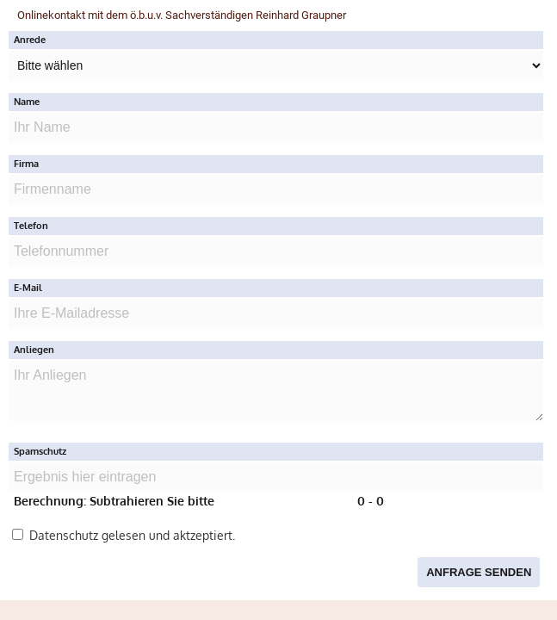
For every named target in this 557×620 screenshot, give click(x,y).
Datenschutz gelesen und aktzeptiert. (123, 535)
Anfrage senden (478, 572)
